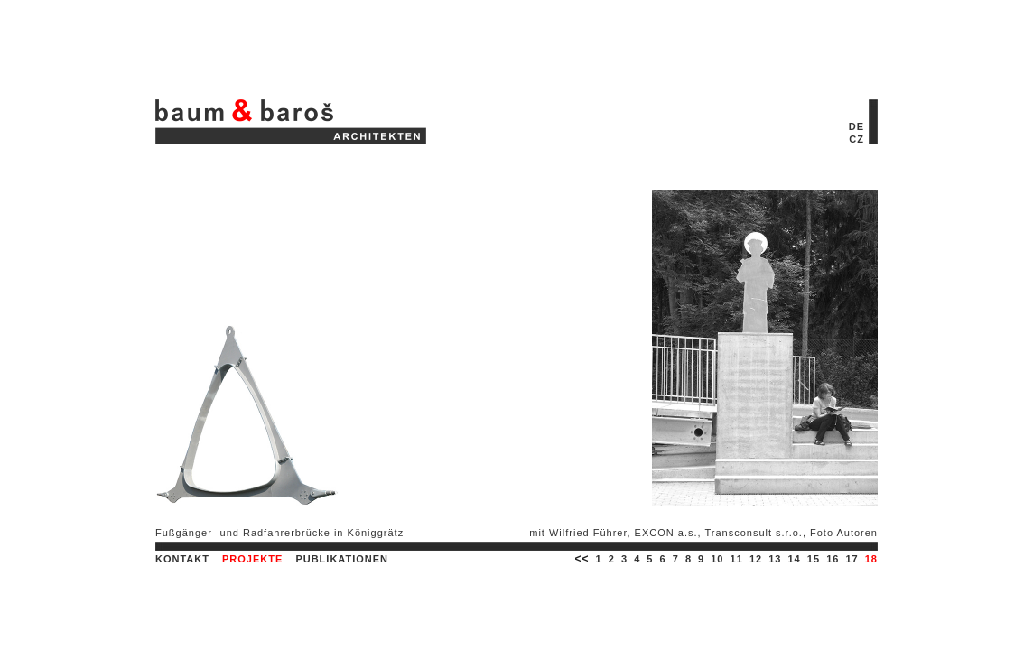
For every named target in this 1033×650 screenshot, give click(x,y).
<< (581, 558)
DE (856, 126)
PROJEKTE (252, 558)
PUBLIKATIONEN (341, 558)
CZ (856, 139)
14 (794, 558)
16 (832, 558)
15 (813, 558)
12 (755, 558)
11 (737, 558)
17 (851, 558)
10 (717, 558)
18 (871, 558)
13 (774, 558)
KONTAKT (182, 558)
